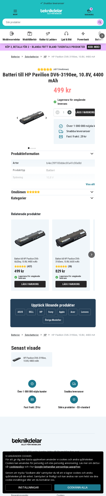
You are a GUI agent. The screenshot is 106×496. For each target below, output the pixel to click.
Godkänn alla (77, 487)
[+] (69, 112)
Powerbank (83, 36)
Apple (62, 312)
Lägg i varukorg (85, 112)
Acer (73, 312)
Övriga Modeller (53, 320)
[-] (57, 112)
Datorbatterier (31, 56)
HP (45, 56)
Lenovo (85, 312)
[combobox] (53, 22)
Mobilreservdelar (11, 36)
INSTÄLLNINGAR (28, 487)
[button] (53, 154)
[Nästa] (102, 35)
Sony (50, 312)
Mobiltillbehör (30, 36)
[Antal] (63, 112)
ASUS (20, 312)
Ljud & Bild (66, 36)
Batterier (15, 56)
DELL (31, 312)
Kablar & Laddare (48, 36)
